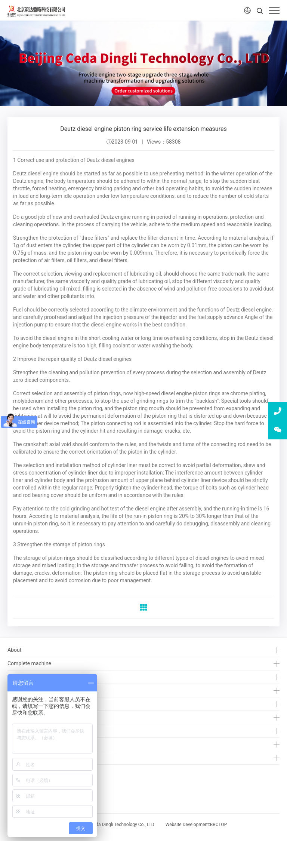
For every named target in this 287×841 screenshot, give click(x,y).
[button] (247, 11)
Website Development (187, 824)
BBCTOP (218, 824)
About (14, 650)
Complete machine (29, 663)
